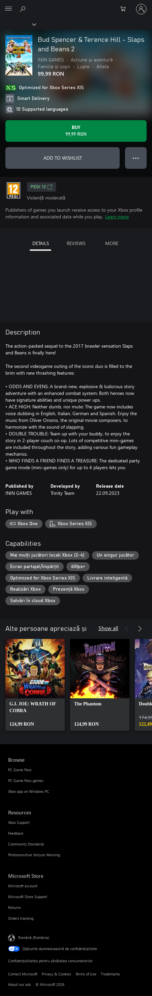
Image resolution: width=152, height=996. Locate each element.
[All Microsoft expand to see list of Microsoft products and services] (8, 9)
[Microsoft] (75, 5)
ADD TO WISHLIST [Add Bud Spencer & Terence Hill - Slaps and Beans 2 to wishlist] (62, 158)
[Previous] (126, 629)
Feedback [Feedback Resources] (15, 833)
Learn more (117, 216)
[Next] (140, 629)
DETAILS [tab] (40, 243)
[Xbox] (17, 24)
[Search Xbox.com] (23, 8)
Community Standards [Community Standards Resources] (26, 844)
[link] (35, 685)
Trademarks (110, 974)
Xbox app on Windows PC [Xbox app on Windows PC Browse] (28, 791)
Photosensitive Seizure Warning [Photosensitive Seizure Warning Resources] (34, 855)
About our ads (19, 984)
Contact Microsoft (22, 974)
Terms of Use (85, 974)
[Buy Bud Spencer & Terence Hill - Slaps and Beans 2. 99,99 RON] (76, 131)
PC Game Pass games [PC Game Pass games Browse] (25, 780)
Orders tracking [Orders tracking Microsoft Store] (20, 918)
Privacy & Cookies (56, 974)
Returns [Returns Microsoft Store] (14, 907)
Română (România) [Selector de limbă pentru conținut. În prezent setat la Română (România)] (33, 937)
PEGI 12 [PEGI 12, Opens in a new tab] (41, 187)
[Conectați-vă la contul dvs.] (141, 9)
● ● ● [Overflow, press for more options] (136, 158)
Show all (108, 627)
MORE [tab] (111, 243)
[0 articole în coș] (125, 9)
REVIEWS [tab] (76, 243)
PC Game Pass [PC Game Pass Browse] (20, 770)
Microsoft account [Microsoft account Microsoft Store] (22, 886)
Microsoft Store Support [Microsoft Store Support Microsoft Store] (27, 896)
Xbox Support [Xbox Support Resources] (19, 822)
